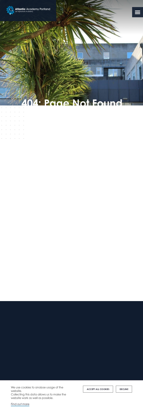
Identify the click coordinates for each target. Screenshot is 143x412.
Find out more (20, 404)
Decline (124, 389)
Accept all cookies (98, 389)
